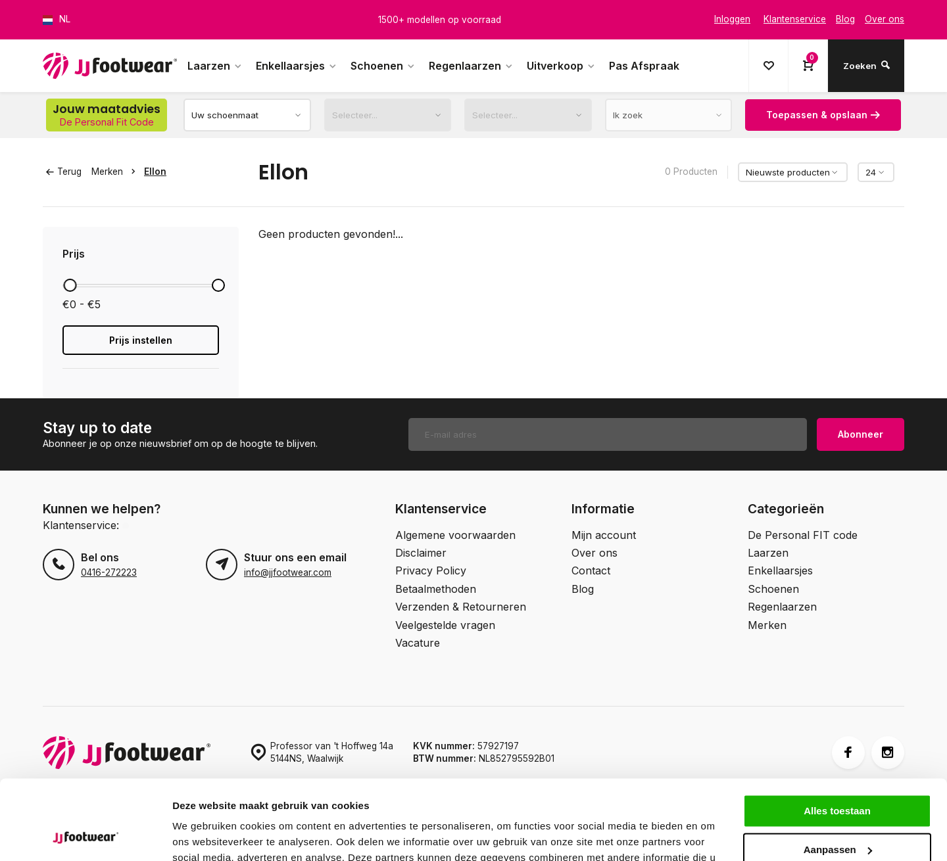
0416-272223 (109, 572)
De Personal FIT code (803, 535)
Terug (64, 171)
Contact (590, 570)
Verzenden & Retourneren (460, 606)
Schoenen (383, 65)
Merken (116, 171)
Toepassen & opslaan (823, 114)
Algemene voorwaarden (455, 535)
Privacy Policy (430, 570)
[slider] (69, 285)
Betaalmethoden (435, 588)
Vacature (417, 642)
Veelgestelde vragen (445, 625)
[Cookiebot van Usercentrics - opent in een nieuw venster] (85, 835)
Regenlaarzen (471, 65)
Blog (582, 588)
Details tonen (203, 835)
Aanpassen (838, 774)
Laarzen (215, 65)
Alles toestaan (837, 736)
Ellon (155, 171)
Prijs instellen (140, 340)
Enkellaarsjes (296, 65)
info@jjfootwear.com (287, 572)
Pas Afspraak (644, 65)
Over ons (594, 552)
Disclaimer (421, 552)
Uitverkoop (561, 65)
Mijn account (603, 535)
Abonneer (860, 434)
